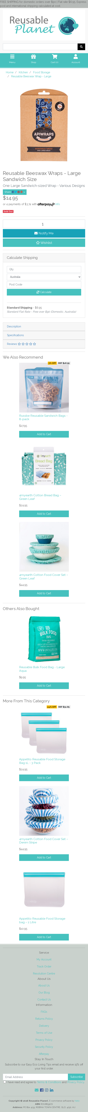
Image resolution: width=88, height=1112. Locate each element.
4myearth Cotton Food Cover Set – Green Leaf (43, 576)
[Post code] (44, 284)
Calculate (44, 292)
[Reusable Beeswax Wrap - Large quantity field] (44, 224)
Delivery (44, 1025)
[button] (44, 243)
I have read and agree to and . (44, 1082)
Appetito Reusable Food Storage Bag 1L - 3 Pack (42, 761)
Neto (77, 1100)
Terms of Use (44, 1032)
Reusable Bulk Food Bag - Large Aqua (42, 669)
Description (14, 326)
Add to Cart (44, 434)
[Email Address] (35, 1077)
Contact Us (44, 999)
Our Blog (44, 992)
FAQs (44, 1011)
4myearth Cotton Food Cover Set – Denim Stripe (43, 840)
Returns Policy (44, 1018)
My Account (44, 959)
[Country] (44, 277)
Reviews (21, 343)
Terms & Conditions (49, 1082)
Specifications (15, 335)
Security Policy (44, 1046)
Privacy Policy (44, 1039)
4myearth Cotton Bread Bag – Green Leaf (40, 497)
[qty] (44, 269)
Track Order (44, 966)
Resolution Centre (44, 973)
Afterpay (44, 1053)
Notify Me (44, 233)
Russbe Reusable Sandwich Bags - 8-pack (43, 417)
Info (57, 204)
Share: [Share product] (14, 191)
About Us (44, 985)
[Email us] (36, 1090)
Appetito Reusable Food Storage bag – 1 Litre (42, 920)
